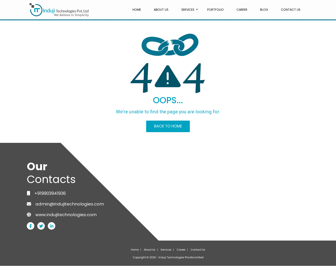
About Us (149, 250)
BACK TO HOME (168, 126)
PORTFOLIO (215, 9)
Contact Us (197, 250)
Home (135, 250)
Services (165, 250)
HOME (136, 9)
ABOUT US (161, 9)
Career (181, 250)
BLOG (264, 9)
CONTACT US (290, 9)
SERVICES (187, 9)
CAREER (242, 9)
